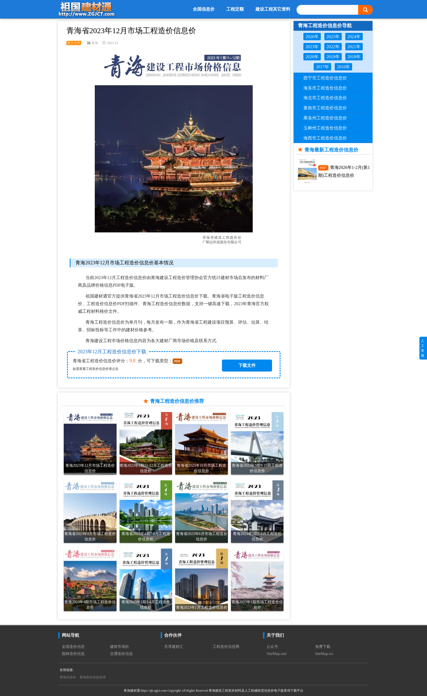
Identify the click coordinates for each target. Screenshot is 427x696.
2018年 (354, 56)
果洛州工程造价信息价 (325, 118)
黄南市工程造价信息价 (325, 108)
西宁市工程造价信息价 (325, 78)
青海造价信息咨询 (93, 677)
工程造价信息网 (226, 647)
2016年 (343, 66)
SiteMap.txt (324, 654)
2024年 (354, 36)
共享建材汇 (173, 647)
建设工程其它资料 (272, 9)
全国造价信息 (73, 647)
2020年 (312, 56)
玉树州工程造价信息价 (325, 128)
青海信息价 (68, 677)
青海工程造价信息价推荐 (177, 401)
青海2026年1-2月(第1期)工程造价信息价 (344, 171)
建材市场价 (119, 647)
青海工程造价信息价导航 (325, 25)
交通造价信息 (121, 654)
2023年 (312, 46)
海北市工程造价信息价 (325, 97)
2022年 (333, 46)
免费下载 (322, 647)
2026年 (312, 36)
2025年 (333, 36)
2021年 (354, 46)
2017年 (322, 66)
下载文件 (247, 365)
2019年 (333, 56)
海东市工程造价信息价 (325, 88)
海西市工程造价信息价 (325, 138)
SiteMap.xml (276, 654)
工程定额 (235, 9)
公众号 (272, 647)
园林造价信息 (73, 654)
